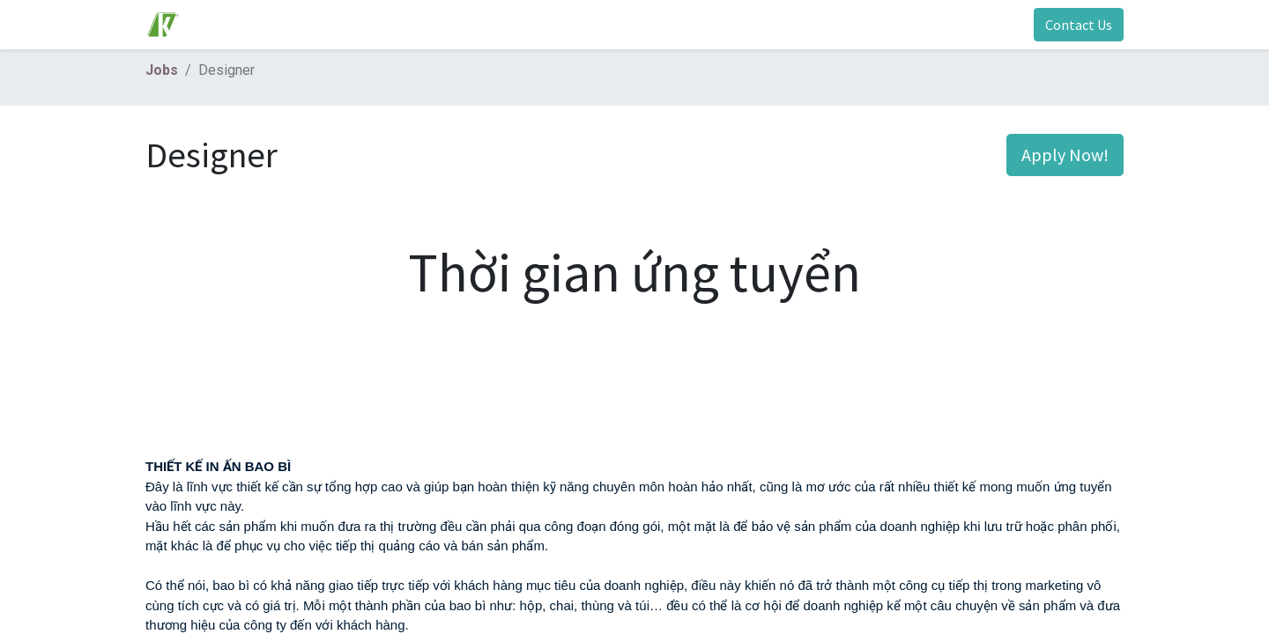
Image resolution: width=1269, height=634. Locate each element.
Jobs (161, 70)
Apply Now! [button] (1065, 155)
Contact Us (1078, 24)
